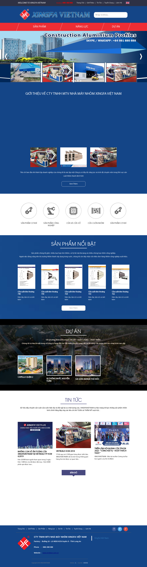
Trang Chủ (80, 3)
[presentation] (6, 56)
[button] (66, 80)
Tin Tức (99, 3)
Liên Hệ (119, 3)
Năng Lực (82, 26)
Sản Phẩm (39, 26)
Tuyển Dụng (109, 3)
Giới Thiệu (90, 3)
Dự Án (116, 26)
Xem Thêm (73, 184)
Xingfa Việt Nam (101, 538)
